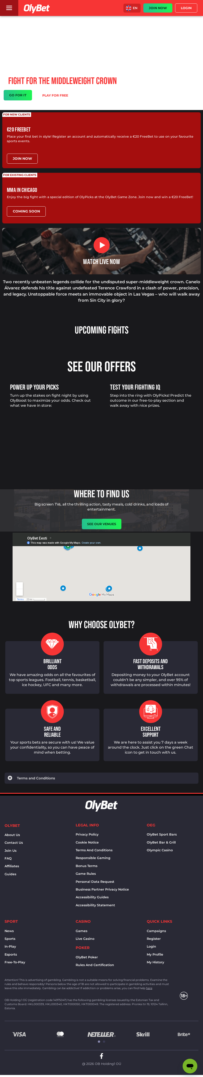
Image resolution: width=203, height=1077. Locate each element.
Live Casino (85, 938)
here (149, 987)
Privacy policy (87, 834)
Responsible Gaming (93, 858)
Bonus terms (86, 866)
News (9, 930)
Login (151, 946)
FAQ (8, 858)
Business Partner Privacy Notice (102, 889)
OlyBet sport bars (162, 834)
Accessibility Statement (95, 905)
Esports (11, 954)
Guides (10, 874)
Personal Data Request (95, 881)
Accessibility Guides (92, 897)
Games (81, 930)
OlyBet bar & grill (161, 842)
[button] (132, 8)
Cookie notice (87, 842)
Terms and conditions (94, 850)
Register (154, 938)
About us (12, 835)
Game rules (86, 873)
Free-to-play (15, 962)
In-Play (10, 946)
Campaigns (156, 930)
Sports (10, 938)
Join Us (10, 850)
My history (155, 962)
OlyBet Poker (87, 957)
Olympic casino (160, 850)
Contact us (14, 842)
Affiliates (12, 866)
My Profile (155, 954)
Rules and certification (95, 965)
